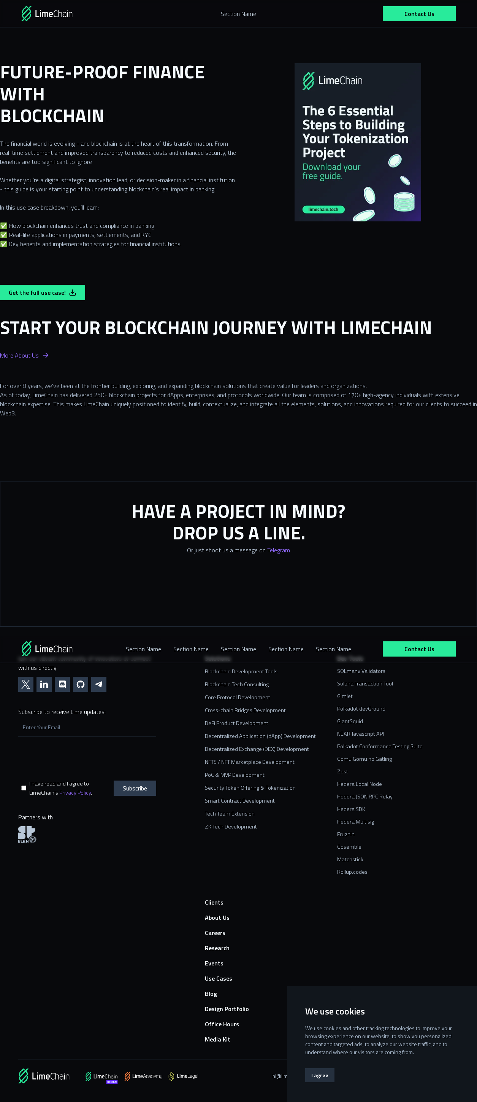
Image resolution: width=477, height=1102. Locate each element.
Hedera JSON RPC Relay (365, 796)
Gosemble (349, 847)
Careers (215, 932)
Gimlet (345, 696)
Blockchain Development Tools (241, 671)
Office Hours (222, 1024)
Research (217, 948)
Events (214, 963)
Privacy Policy (75, 793)
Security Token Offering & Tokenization (250, 788)
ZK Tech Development (231, 826)
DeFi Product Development (236, 723)
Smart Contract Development (240, 801)
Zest (342, 771)
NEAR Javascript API (360, 734)
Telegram (278, 550)
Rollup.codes (352, 872)
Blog (211, 993)
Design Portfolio (227, 1008)
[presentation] (76, 758)
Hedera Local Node (359, 784)
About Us (217, 917)
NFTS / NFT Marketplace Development (250, 762)
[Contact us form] (238, 595)
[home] (57, 13)
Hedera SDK (351, 809)
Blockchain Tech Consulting (237, 684)
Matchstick (350, 859)
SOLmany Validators (361, 671)
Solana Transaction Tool (365, 683)
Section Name (143, 649)
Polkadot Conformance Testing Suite (380, 746)
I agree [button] (319, 1075)
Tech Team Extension (230, 813)
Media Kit (217, 1039)
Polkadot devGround (361, 708)
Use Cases (218, 978)
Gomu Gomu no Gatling (364, 759)
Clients (214, 902)
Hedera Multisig (355, 821)
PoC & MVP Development (235, 775)
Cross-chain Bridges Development (245, 710)
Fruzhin (346, 834)
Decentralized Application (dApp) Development (260, 736)
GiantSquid (350, 721)
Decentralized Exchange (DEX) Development (257, 749)
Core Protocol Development (237, 697)
